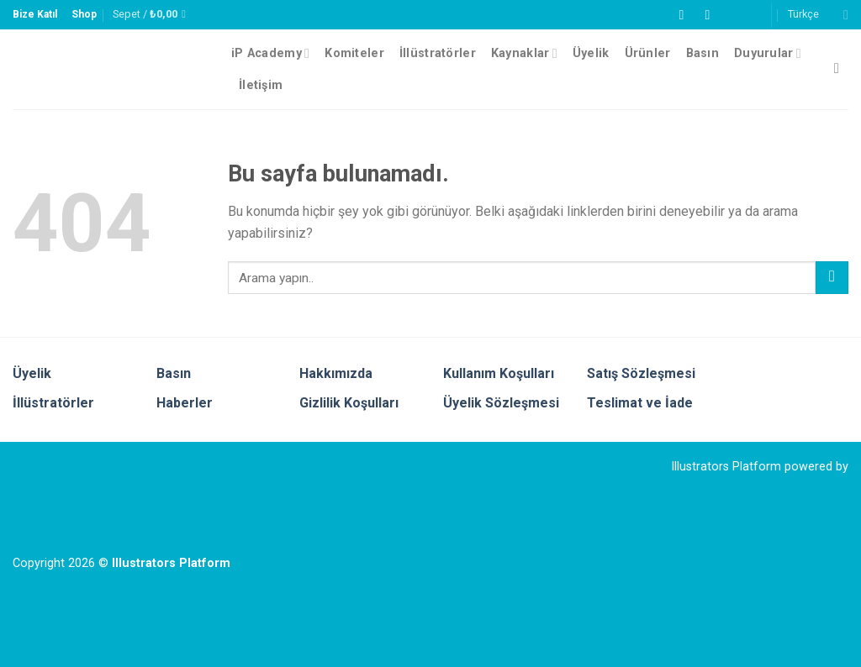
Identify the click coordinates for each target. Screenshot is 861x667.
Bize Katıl (35, 14)
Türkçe (818, 15)
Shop (84, 14)
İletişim (261, 85)
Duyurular (767, 53)
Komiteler (354, 53)
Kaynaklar (524, 53)
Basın (702, 53)
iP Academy (270, 53)
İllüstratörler (437, 53)
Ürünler (648, 53)
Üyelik (591, 53)
